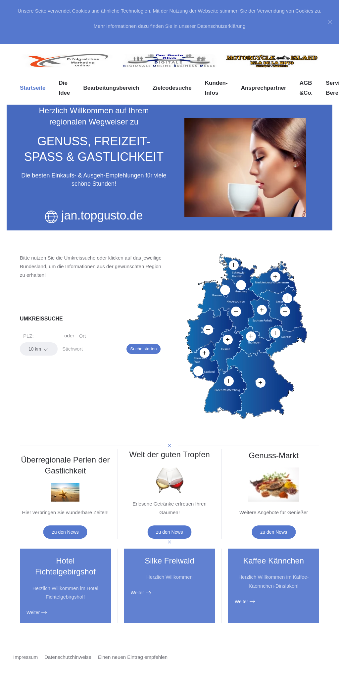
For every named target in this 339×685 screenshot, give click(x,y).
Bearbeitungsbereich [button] (111, 88)
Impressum (25, 657)
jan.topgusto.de (102, 215)
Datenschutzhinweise (67, 657)
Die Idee (64, 88)
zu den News (65, 532)
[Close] (330, 22)
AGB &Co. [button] (306, 88)
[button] (208, 330)
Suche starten (143, 348)
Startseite (32, 88)
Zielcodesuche (172, 88)
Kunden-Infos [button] (216, 88)
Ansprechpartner (263, 88)
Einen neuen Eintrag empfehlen (133, 657)
